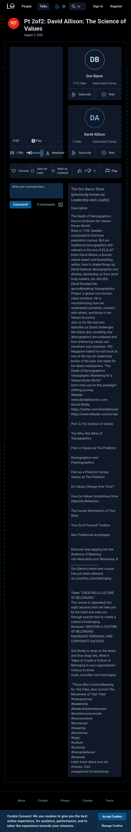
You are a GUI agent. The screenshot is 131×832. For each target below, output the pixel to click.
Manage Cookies (112, 825)
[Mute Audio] (30, 153)
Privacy (65, 800)
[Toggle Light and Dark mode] (64, 6)
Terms (109, 800)
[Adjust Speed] (19, 153)
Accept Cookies (112, 816)
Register (116, 6)
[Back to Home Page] (10, 6)
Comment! (20, 204)
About (21, 800)
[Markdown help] (60, 204)
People (27, 6)
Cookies (88, 800)
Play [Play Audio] (36, 140)
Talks (43, 6)
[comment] (36, 190)
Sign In (98, 6)
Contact (43, 800)
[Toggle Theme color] (57, 6)
